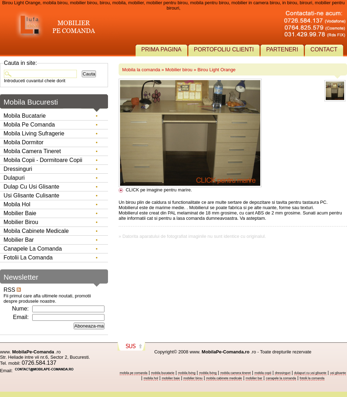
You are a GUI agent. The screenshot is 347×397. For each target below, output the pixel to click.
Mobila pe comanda (29, 125)
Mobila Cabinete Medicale (36, 231)
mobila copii (263, 373)
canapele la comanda (281, 378)
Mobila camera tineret (32, 151)
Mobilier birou (179, 69)
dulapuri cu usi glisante (310, 373)
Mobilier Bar (19, 240)
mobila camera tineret (235, 373)
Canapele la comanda (33, 249)
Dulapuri (14, 178)
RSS (12, 290)
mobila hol (151, 378)
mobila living (186, 373)
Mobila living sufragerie (34, 133)
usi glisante (338, 373)
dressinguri (282, 373)
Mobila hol (17, 204)
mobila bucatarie (163, 373)
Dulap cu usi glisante (31, 187)
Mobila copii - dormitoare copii (43, 160)
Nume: (20, 309)
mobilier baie (171, 378)
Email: (21, 317)
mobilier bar (254, 378)
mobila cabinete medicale (224, 378)
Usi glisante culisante (31, 195)
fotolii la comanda (312, 378)
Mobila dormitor (24, 142)
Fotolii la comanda (28, 258)
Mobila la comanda (141, 69)
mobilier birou (193, 378)
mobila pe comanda (133, 373)
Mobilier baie (20, 213)
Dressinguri (18, 169)
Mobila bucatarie (25, 116)
